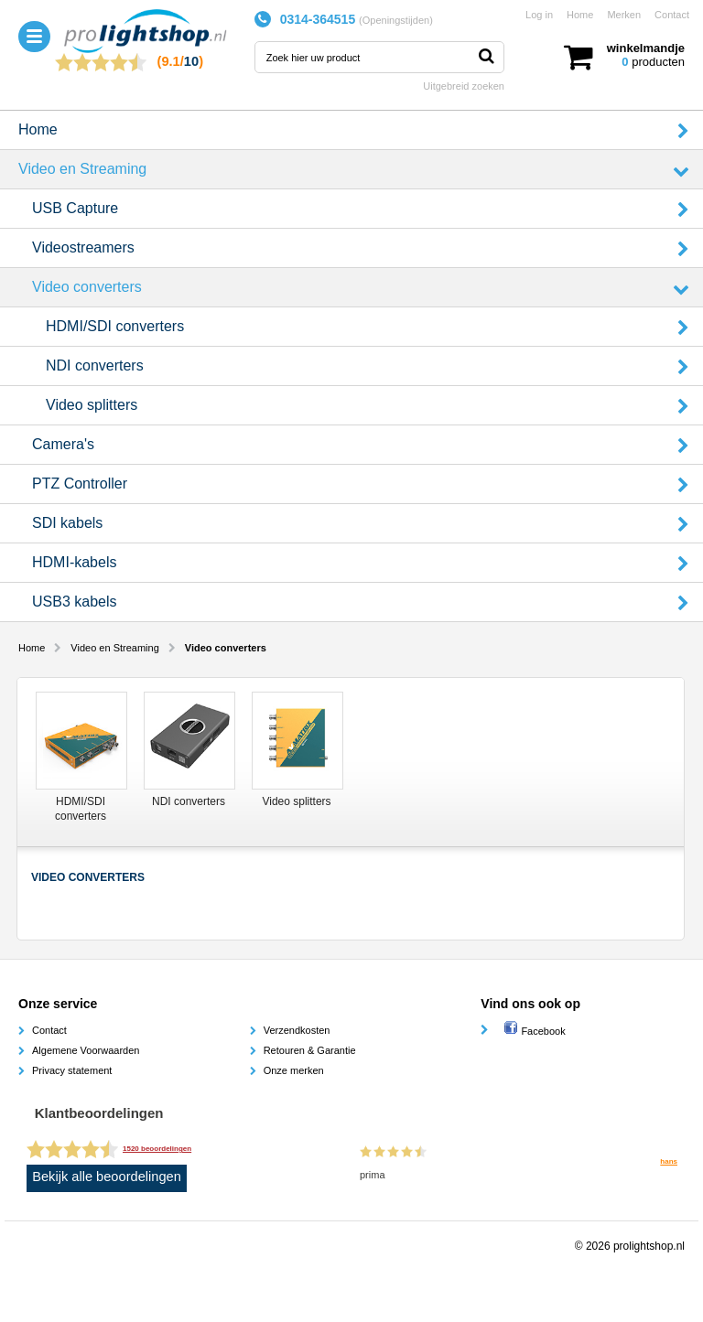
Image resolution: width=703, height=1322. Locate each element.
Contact (671, 14)
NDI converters (95, 365)
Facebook (534, 1031)
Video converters (87, 287)
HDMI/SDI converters (115, 326)
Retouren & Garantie (310, 1050)
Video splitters (91, 405)
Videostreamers (83, 247)
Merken (624, 14)
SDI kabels (67, 523)
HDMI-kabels (74, 562)
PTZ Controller (79, 483)
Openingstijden (395, 20)
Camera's (63, 444)
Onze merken (294, 1070)
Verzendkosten (297, 1030)
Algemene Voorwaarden (85, 1050)
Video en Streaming (82, 169)
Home (580, 14)
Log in (539, 14)
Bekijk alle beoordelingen (106, 1176)
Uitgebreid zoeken (463, 86)
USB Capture (75, 208)
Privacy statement (72, 1070)
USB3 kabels (74, 601)
